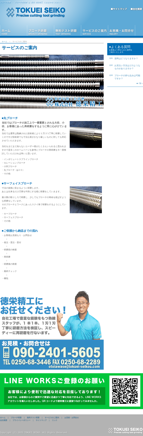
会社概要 (3, 420)
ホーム (4, 41)
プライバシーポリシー (21, 420)
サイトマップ (41, 420)
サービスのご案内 (52, 417)
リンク (54, 420)
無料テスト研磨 (33, 417)
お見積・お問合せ (71, 417)
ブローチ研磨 (16, 417)
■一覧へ (140, 84)
